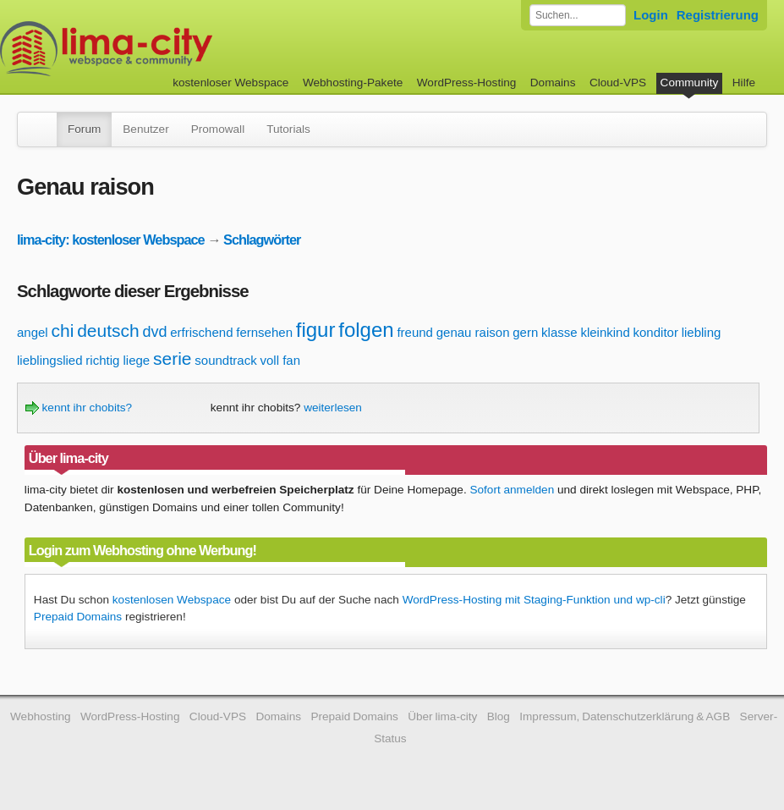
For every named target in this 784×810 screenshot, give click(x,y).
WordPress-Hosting (467, 82)
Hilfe (743, 82)
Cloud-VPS (617, 82)
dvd (154, 331)
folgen (365, 329)
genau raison (473, 332)
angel (32, 332)
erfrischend (201, 332)
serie (172, 358)
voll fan (280, 360)
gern (525, 332)
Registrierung (718, 15)
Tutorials (288, 129)
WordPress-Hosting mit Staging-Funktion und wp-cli (534, 599)
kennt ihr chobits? (78, 407)
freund (415, 332)
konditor (655, 332)
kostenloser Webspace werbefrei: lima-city (169, 48)
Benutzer (145, 129)
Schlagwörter (261, 239)
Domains (553, 82)
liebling (701, 332)
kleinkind (604, 332)
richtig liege (117, 360)
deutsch (108, 330)
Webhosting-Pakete (353, 82)
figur (316, 329)
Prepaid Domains (78, 616)
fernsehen (264, 332)
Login (650, 15)
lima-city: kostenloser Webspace (111, 239)
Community (690, 82)
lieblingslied (50, 360)
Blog (498, 716)
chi (62, 330)
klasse (559, 332)
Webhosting (40, 716)
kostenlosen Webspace (171, 599)
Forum (84, 129)
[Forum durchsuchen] (577, 15)
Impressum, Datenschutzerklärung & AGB (624, 716)
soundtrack (225, 360)
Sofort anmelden (511, 489)
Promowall (217, 129)
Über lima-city (442, 716)
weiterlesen (333, 407)
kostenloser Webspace (230, 82)
